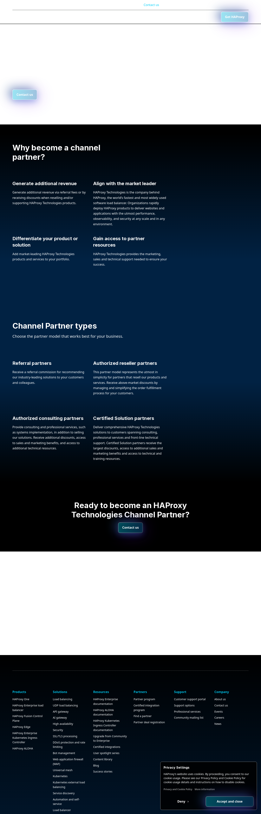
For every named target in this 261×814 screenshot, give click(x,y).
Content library (102, 755)
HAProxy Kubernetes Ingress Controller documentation (106, 721)
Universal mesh (62, 766)
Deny (181, 801)
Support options (184, 702)
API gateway (61, 708)
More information (205, 789)
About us (220, 695)
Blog (196, 5)
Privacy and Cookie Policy (178, 789)
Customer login (216, 5)
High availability (63, 720)
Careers (219, 714)
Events (218, 708)
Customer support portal (190, 695)
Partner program (144, 695)
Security (58, 726)
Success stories (102, 768)
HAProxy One (20, 695)
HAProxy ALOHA (22, 745)
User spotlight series (106, 749)
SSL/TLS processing (65, 732)
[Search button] (188, 17)
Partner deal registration (149, 718)
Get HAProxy (235, 17)
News (217, 720)
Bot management (64, 749)
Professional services (187, 708)
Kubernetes (60, 772)
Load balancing (62, 695)
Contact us (151, 5)
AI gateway (60, 714)
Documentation (176, 5)
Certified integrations (106, 743)
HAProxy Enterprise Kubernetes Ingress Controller (24, 734)
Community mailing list (189, 714)
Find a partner (143, 712)
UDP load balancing (65, 702)
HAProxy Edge (21, 723)
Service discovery (64, 789)
